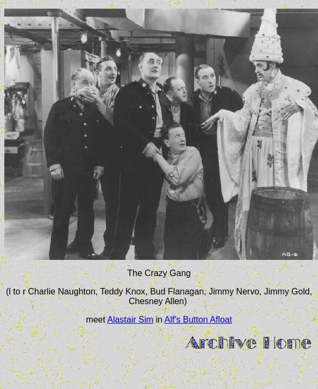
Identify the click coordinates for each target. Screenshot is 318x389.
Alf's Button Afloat (198, 319)
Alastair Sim (130, 319)
